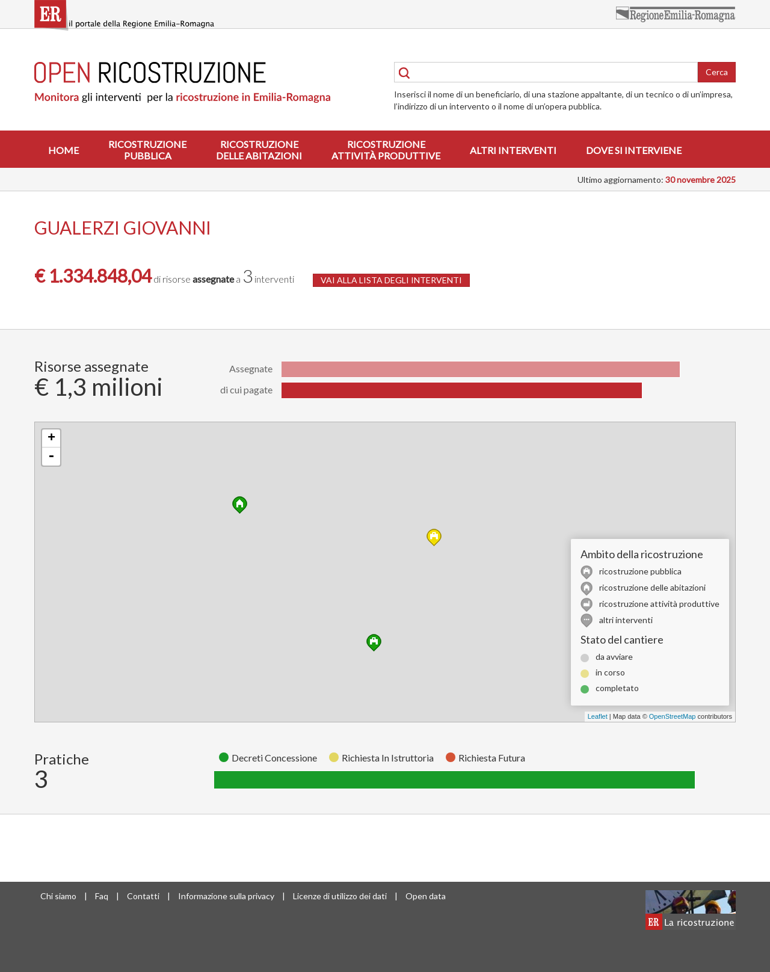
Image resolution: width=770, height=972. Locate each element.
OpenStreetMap (672, 716)
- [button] (51, 457)
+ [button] (51, 438)
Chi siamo (58, 896)
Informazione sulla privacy (226, 896)
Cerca (717, 72)
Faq (101, 896)
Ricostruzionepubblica (147, 149)
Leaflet (598, 716)
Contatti (143, 896)
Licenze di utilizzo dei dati (340, 896)
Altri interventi (513, 150)
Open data (425, 896)
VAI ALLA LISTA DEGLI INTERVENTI (391, 280)
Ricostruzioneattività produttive (385, 149)
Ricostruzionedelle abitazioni (259, 149)
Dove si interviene (634, 150)
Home (63, 150)
